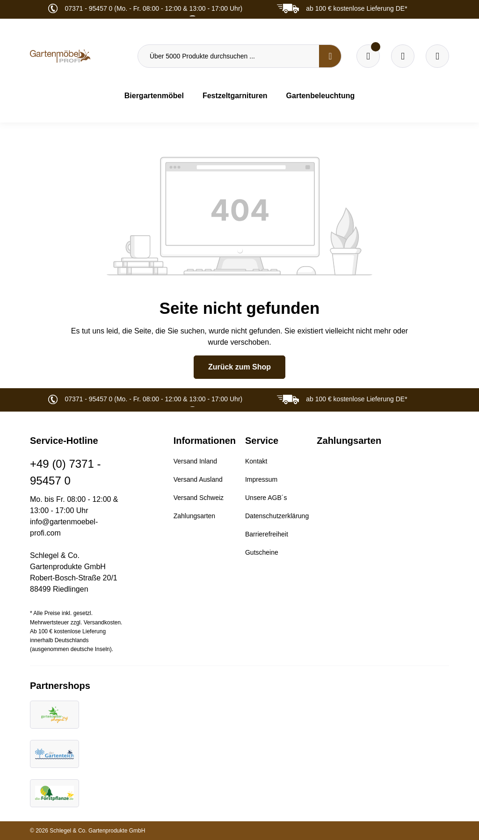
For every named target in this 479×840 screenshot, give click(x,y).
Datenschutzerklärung (277, 516)
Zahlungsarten (195, 516)
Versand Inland (195, 461)
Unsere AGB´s (266, 497)
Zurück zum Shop (239, 367)
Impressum (261, 479)
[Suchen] (330, 56)
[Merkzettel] (368, 56)
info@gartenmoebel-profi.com (64, 527)
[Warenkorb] (402, 56)
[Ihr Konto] (437, 56)
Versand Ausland (198, 479)
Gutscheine (261, 552)
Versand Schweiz (199, 497)
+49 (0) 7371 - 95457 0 (65, 472)
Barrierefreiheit (266, 534)
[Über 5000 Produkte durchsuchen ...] (228, 56)
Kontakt (256, 461)
